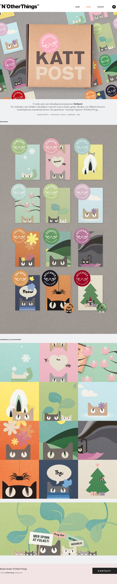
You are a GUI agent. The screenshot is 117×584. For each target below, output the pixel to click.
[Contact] (104, 571)
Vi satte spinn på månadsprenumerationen (53, 104)
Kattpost (78, 103)
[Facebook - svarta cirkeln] (114, 7)
